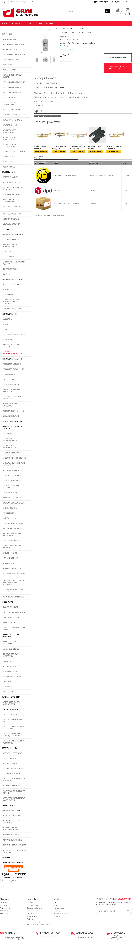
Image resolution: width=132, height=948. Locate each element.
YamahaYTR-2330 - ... (113, 146)
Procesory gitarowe (11, 110)
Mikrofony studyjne (11, 182)
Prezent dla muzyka (10, 805)
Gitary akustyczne (10, 49)
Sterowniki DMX (9, 666)
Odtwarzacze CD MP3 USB (13, 597)
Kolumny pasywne (10, 493)
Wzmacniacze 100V (10, 558)
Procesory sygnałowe (12, 528)
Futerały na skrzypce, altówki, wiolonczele (12, 735)
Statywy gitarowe (10, 763)
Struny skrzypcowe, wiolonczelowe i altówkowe (11, 302)
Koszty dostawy (32, 916)
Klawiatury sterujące (12, 257)
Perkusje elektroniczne (13, 369)
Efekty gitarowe (10, 97)
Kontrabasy (8, 295)
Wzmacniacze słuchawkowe (9, 201)
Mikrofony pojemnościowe (14, 458)
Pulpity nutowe (9, 758)
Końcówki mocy (9, 518)
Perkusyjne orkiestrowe (13, 411)
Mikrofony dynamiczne (12, 453)
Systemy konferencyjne (12, 421)
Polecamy (28, 23)
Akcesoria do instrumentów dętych (12, 353)
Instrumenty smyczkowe (12, 279)
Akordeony (7, 340)
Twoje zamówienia (6, 911)
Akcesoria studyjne (11, 224)
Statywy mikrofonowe (12, 753)
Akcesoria (7, 687)
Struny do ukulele (10, 157)
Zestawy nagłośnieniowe (13, 523)
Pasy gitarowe (9, 162)
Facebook (49, 23)
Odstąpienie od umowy (34, 908)
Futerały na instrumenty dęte (13, 720)
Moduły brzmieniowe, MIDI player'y (14, 263)
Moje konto (4, 899)
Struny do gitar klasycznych (9, 131)
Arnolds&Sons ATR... (59, 146)
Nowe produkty (59, 908)
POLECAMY (6, 857)
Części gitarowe (9, 167)
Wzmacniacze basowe (12, 87)
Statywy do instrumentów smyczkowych (14, 799)
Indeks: (62, 40)
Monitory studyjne (11, 219)
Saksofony (7, 319)
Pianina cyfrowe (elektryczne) (10, 246)
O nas (56, 902)
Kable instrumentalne (12, 120)
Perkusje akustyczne (12, 364)
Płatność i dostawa (33, 911)
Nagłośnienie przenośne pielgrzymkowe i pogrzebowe (13, 583)
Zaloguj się (5, 2)
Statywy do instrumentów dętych (14, 792)
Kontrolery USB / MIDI (12, 214)
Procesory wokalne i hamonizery (12, 535)
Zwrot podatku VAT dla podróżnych (38, 924)
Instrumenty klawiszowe (13, 234)
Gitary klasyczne (10, 39)
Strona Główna (5, 29)
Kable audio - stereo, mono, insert (14, 629)
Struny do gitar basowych (14, 152)
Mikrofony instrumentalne (10, 447)
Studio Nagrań (8, 172)
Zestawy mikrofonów (12, 475)
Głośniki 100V (8, 563)
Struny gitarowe (10, 125)
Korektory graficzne (12, 541)
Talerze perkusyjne (11, 384)
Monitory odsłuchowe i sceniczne (13, 547)
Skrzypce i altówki (11, 284)
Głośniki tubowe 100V (12, 568)
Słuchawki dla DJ (10, 671)
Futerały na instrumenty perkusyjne (13, 742)
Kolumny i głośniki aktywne (11, 487)
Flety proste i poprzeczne (14, 334)
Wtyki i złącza (9, 622)
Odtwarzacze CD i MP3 (12, 677)
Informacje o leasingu (34, 922)
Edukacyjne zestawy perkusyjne (11, 391)
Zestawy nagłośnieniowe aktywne (13, 591)
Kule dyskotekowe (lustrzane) (10, 655)
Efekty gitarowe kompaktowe (10, 104)
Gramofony (7, 682)
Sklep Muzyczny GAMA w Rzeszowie (13, 881)
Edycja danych (4, 913)
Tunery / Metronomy (11, 697)
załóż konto (117, 13)
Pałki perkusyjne (10, 379)
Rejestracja (15, 2)
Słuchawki (6, 229)
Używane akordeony (11, 815)
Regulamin (30, 902)
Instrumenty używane (11, 810)
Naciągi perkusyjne (11, 416)
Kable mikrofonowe (11, 617)
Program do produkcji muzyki (12, 208)
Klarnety (6, 324)
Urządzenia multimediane (13, 862)
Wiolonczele (8, 289)
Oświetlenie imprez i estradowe (11, 643)
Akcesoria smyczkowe (12, 309)
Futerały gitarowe (11, 714)
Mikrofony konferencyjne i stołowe (14, 464)
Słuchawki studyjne (11, 194)
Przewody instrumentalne (14, 612)
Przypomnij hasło (27, 2)
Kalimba (6, 274)
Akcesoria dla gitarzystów (14, 115)
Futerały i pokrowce (11, 709)
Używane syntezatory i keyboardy (12, 822)
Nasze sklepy (58, 916)
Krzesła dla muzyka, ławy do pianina (14, 780)
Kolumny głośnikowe (12, 480)
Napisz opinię (64, 36)
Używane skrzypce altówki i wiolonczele (14, 851)
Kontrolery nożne (10, 269)
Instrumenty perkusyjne (12, 359)
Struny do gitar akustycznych (9, 138)
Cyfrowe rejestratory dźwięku (12, 188)
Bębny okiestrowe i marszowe (11, 405)
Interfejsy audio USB (11, 177)
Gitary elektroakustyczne (14, 55)
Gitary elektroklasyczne (13, 44)
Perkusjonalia (9, 374)
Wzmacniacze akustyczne (14, 82)
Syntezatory (8, 252)
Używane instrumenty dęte (14, 845)
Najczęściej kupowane (61, 913)
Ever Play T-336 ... (40, 146)
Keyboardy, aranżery (11, 239)
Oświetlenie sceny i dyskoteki (10, 636)
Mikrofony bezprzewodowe (10, 440)
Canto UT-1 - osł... (94, 146)
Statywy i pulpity (9, 748)
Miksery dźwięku (10, 508)
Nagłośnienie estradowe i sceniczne (13, 427)
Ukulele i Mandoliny (11, 70)
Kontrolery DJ (9, 692)
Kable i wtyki (7, 602)
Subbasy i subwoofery (12, 498)
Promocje (16, 23)
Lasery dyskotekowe (11, 649)
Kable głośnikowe (10, 607)
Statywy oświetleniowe (13, 768)
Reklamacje (30, 919)
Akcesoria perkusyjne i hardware (13, 398)
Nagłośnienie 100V (10, 553)
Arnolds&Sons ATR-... (77, 146)
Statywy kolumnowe (11, 774)
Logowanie (3, 902)
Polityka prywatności (33, 905)
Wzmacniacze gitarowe (12, 92)
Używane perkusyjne (11, 835)
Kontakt (39, 23)
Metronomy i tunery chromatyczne (11, 703)
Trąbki (5, 329)
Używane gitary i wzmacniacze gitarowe (12, 829)
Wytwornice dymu (10, 661)
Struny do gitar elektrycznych (9, 145)
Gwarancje (30, 913)
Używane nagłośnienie (12, 840)
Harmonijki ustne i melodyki (11, 346)
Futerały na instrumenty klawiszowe (13, 728)
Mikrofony (7, 433)
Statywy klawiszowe (11, 786)
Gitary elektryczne (11, 60)
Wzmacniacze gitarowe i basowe (13, 76)
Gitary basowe (9, 65)
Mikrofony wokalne (11, 470)
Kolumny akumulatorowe (13, 503)
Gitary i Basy (7, 34)
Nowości (5, 23)
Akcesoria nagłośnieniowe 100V (14, 574)
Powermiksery (9, 513)
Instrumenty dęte (9, 314)
